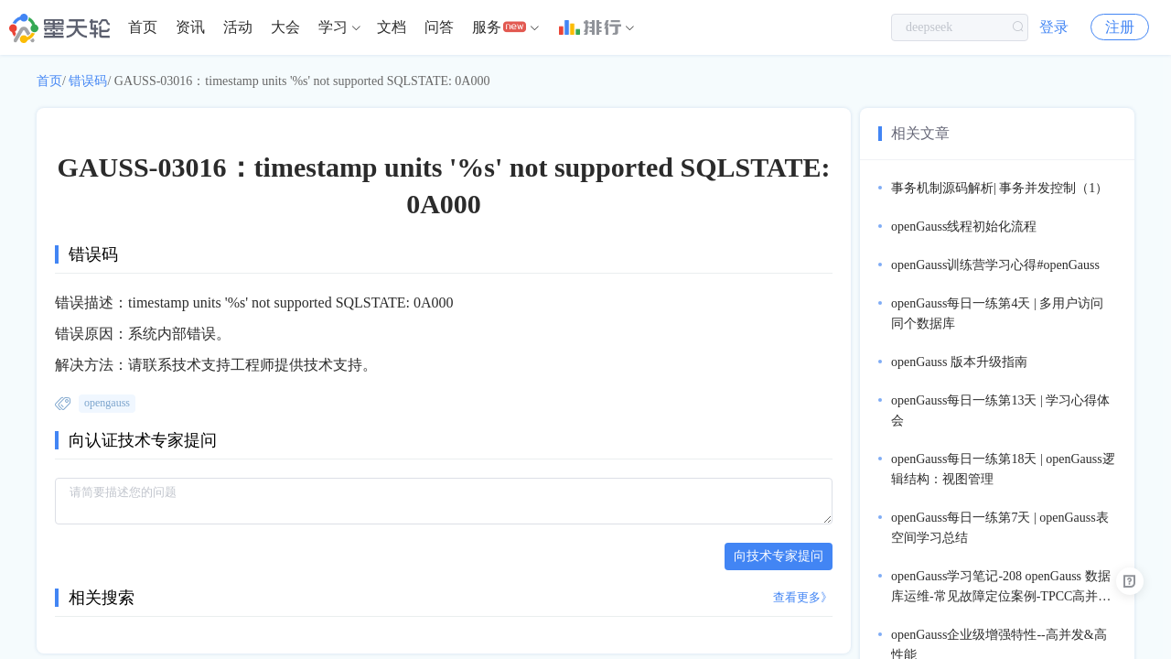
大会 (285, 27)
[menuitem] (142, 27)
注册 (1119, 27)
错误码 (88, 81)
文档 (391, 27)
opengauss (107, 402)
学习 (333, 27)
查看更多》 (803, 597)
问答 (439, 27)
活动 (237, 27)
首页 (142, 27)
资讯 (190, 27)
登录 (1054, 27)
